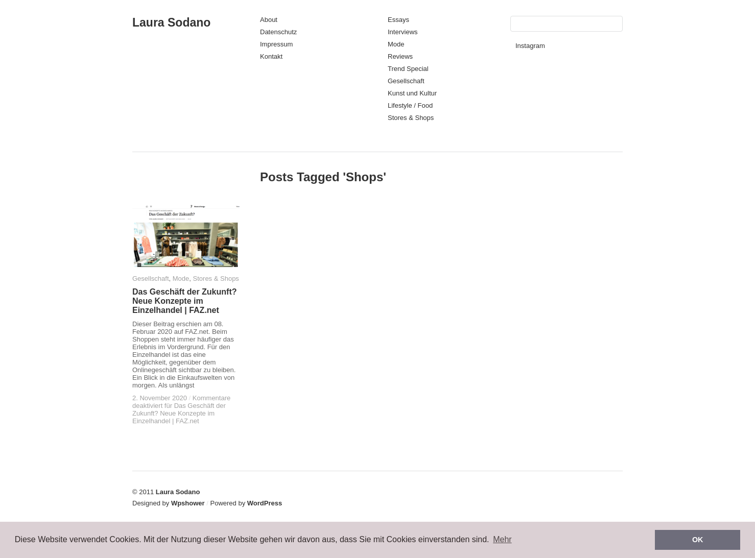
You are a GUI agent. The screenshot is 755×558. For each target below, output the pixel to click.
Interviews (403, 32)
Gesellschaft (406, 81)
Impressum (276, 44)
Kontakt (271, 56)
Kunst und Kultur (412, 93)
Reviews (400, 56)
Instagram (530, 46)
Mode (396, 44)
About (268, 19)
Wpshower (188, 503)
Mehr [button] (502, 539)
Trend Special (408, 68)
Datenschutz (278, 32)
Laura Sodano (171, 22)
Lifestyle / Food (410, 105)
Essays (398, 19)
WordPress (264, 503)
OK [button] (697, 540)
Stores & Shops (411, 118)
